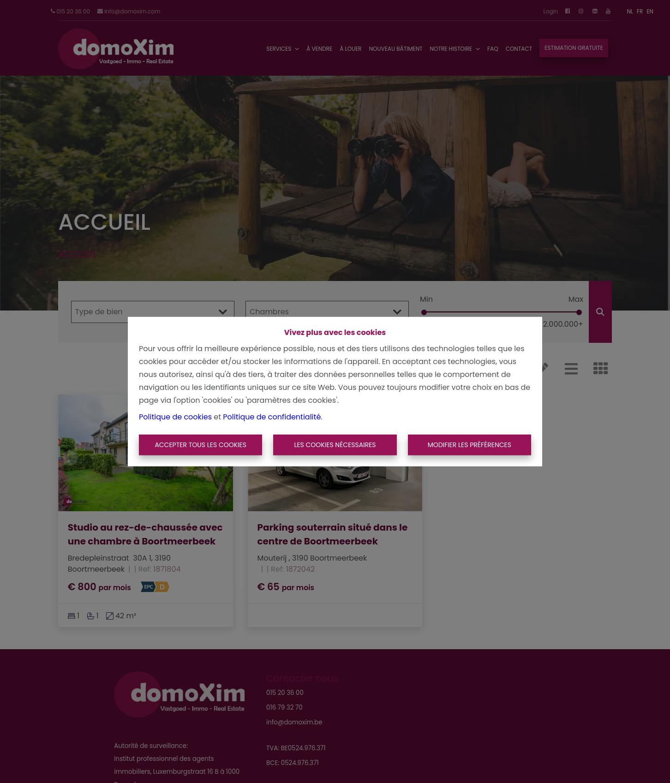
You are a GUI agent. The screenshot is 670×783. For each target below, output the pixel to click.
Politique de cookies (175, 416)
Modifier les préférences (469, 444)
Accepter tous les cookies (200, 444)
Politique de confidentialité (272, 416)
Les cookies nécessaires (335, 444)
